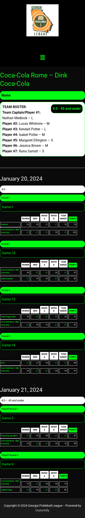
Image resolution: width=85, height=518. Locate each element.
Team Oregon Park (9, 317)
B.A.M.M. (5, 224)
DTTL (3, 363)
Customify (42, 510)
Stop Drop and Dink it (10, 436)
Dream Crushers (8, 279)
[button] (42, 57)
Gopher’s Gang (7, 490)
